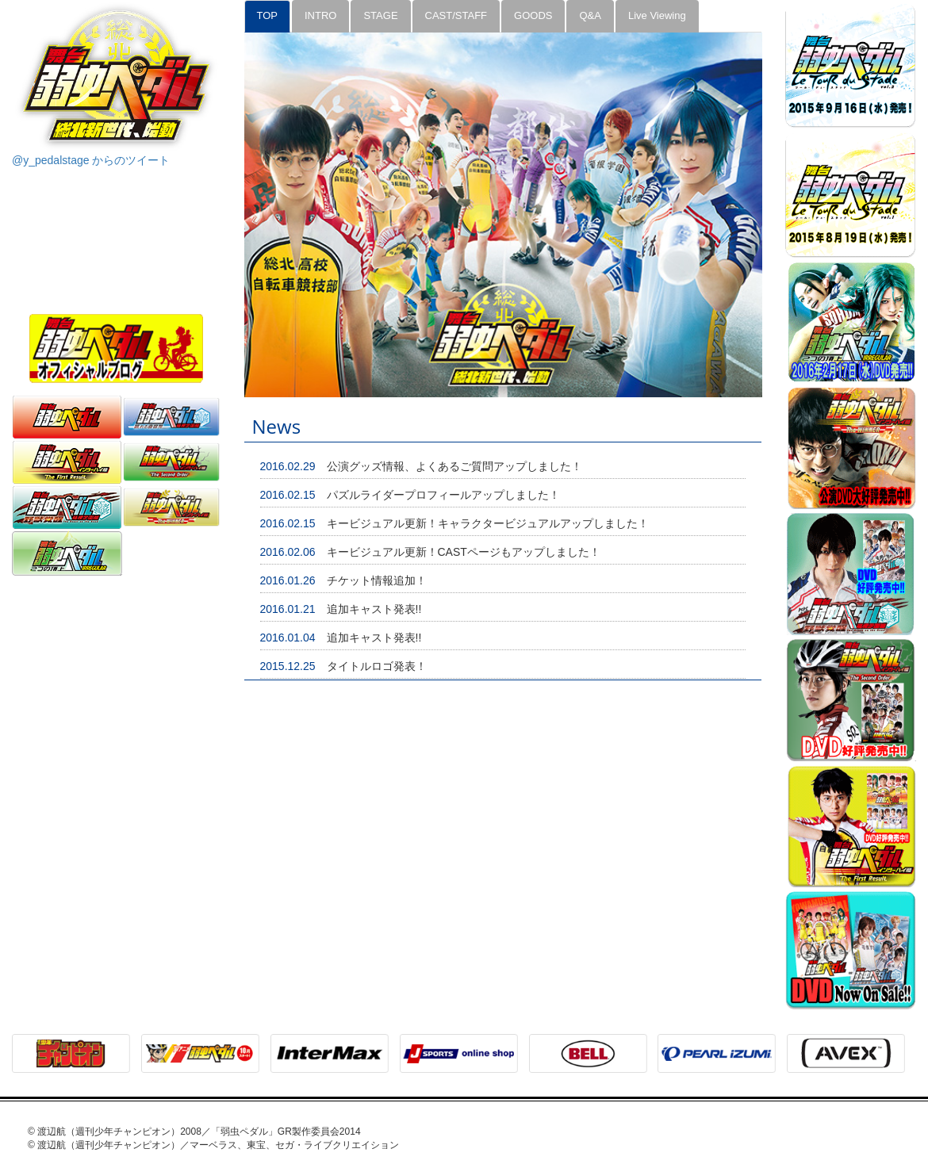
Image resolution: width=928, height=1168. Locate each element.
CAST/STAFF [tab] (456, 15)
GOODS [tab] (533, 15)
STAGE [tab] (380, 15)
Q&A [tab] (589, 15)
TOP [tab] (267, 15)
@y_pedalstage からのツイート (91, 160)
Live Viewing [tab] (657, 15)
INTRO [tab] (320, 15)
